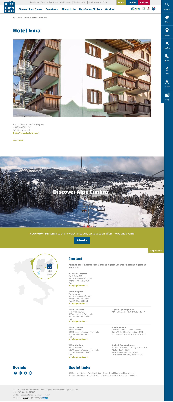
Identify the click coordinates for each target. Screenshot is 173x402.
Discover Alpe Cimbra (30, 9)
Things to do (69, 9)
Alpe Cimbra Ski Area (90, 9)
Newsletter (34, 2)
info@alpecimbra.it (76, 285)
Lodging (132, 2)
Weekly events (65, 2)
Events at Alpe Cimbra (49, 2)
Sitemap (37, 395)
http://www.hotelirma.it (25, 133)
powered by (38, 398)
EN (104, 2)
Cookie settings (25, 395)
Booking (143, 2)
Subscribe (80, 240)
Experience (52, 9)
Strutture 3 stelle (29, 18)
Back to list (16, 140)
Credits (14, 395)
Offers (121, 2)
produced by (19, 398)
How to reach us (95, 2)
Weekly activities (79, 2)
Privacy (45, 395)
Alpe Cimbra (16, 18)
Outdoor (110, 9)
